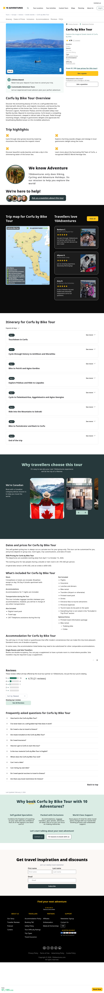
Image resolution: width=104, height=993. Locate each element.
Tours (8, 15)
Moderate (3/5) (70, 63)
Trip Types (28, 933)
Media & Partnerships (51, 926)
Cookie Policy (71, 953)
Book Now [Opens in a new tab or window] (97, 989)
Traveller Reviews (13, 922)
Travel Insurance (31, 937)
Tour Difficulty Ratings (33, 930)
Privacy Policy (33, 953)
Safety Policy (29, 926)
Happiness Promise (88, 24)
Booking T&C (29, 922)
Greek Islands (30, 15)
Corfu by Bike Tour (43, 15)
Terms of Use (44, 953)
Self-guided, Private (72, 56)
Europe (14, 15)
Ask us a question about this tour (48, 198)
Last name (57, 868)
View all (10, 71)
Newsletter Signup (67, 919)
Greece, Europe (73, 24)
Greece (21, 15)
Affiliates (46, 919)
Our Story (10, 919)
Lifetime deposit (17, 80)
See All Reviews (18, 703)
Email (30, 877)
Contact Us (64, 922)
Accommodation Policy (33, 919)
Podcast (10, 926)
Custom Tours (63, 8)
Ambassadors (48, 922)
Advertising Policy (57, 953)
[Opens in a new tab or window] (49, 908)
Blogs (73, 8)
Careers (10, 930)
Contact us (97, 3)
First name (32, 868)
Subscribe (52, 886)
